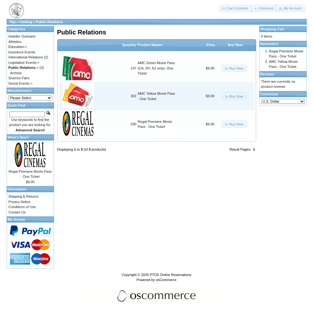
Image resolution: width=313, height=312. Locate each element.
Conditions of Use (22, 207)
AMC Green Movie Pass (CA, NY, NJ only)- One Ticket (156, 68)
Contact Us (17, 212)
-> (24, 67)
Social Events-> (21, 83)
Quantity (129, 45)
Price (211, 45)
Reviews (267, 74)
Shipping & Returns (24, 196)
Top (12, 22)
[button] (235, 8)
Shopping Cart (272, 29)
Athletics (15, 42)
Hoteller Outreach (22, 36)
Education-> (18, 47)
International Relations (26, 57)
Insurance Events (22, 52)
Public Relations (49, 22)
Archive (16, 73)
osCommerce (166, 280)
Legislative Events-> (24, 62)
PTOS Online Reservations (170, 275)
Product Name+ (150, 45)
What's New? (18, 137)
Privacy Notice (20, 202)
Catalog (25, 22)
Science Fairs (19, 78)
